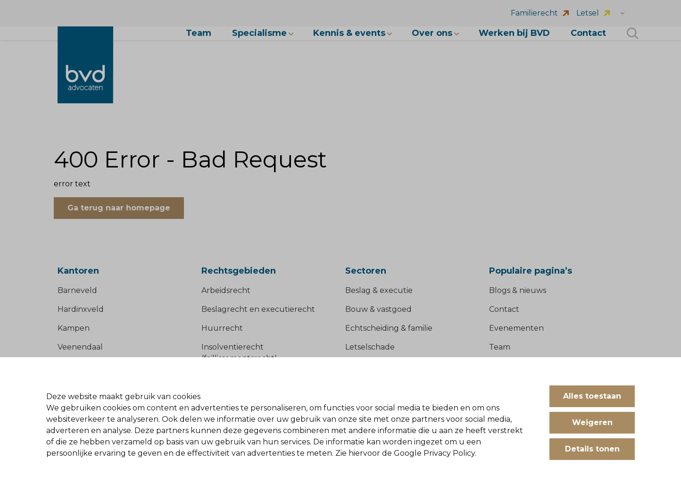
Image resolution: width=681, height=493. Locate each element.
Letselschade (370, 347)
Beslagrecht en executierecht (258, 309)
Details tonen (592, 448)
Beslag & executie (379, 290)
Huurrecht (222, 328)
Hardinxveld (81, 309)
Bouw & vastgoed (378, 309)
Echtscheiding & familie (388, 328)
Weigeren (592, 422)
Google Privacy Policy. (435, 453)
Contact (504, 309)
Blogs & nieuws (517, 290)
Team (499, 347)
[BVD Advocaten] (85, 64)
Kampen (74, 328)
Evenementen (516, 328)
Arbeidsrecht (225, 290)
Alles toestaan (592, 396)
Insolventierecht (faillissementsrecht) (239, 353)
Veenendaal (80, 347)
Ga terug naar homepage (118, 207)
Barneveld (77, 290)
